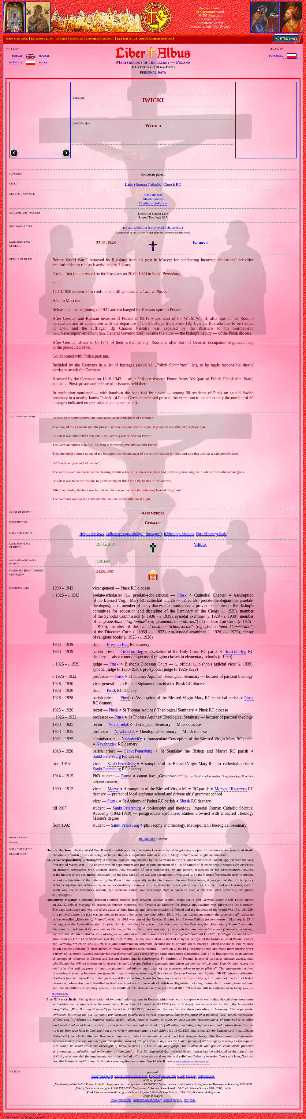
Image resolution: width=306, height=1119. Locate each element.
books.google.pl (172, 1100)
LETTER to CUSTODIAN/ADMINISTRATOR (144, 38)
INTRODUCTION (41, 38)
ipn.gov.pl (189, 1100)
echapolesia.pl (206, 1076)
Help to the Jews (92, 534)
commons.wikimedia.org (147, 1100)
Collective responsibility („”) (134, 534)
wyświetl (15, 62)
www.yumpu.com (120, 1100)
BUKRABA (147, 838)
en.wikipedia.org (60, 993)
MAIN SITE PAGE (17, 38)
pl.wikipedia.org (186, 1076)
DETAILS (61, 38)
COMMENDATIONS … (100, 38)
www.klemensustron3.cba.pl (130, 1076)
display (17, 55)
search (44, 55)
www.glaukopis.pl (102, 1076)
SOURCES (76, 38)
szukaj (43, 62)
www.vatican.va (184, 1061)
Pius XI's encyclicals (211, 534)
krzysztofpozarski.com (162, 1076)
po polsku (276, 55)
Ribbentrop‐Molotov (179, 534)
